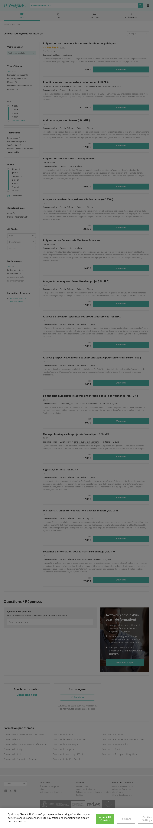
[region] (76, 818)
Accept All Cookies (105, 819)
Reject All (126, 818)
